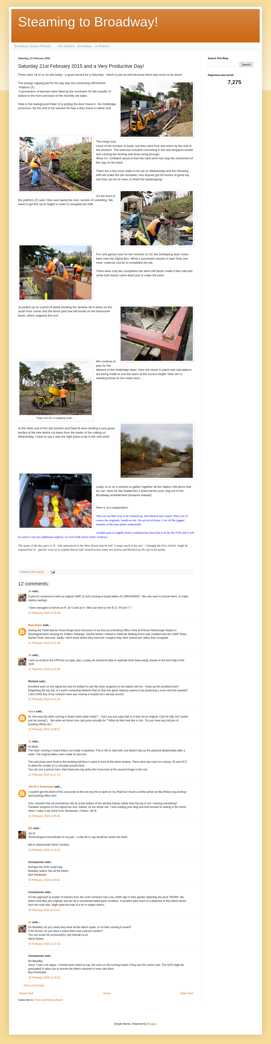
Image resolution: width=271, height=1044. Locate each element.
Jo (30, 591)
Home (106, 993)
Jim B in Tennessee (40, 786)
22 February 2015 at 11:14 (44, 774)
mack (31, 711)
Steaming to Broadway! (88, 21)
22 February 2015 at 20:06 (44, 816)
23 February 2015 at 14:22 (44, 850)
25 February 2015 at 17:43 (44, 943)
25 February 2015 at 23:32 (44, 977)
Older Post (186, 993)
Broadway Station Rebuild (32, 46)
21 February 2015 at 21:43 (44, 643)
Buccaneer (35, 625)
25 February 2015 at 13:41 (44, 910)
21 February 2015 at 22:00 (44, 669)
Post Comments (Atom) (49, 1000)
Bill (30, 828)
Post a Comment (34, 985)
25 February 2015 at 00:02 (44, 880)
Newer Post (26, 993)
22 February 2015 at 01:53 (44, 699)
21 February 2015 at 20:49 (44, 613)
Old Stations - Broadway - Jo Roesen (84, 46)
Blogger (151, 1023)
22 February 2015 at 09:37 (44, 729)
